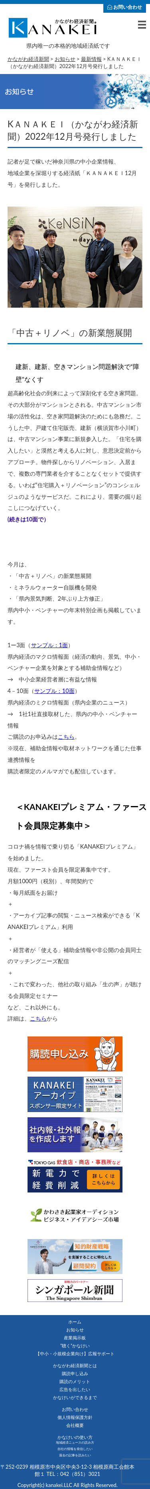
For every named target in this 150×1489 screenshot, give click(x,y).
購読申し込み (75, 1373)
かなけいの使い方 (75, 1437)
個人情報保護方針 (75, 1417)
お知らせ (75, 1329)
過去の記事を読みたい (75, 1455)
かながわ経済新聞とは (75, 1365)
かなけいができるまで (75, 1397)
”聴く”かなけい (75, 1345)
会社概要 (75, 1425)
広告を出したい (74, 1389)
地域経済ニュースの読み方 (75, 1442)
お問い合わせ (124, 7)
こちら (66, 736)
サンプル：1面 (49, 645)
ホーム (74, 1321)
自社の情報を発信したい (75, 1449)
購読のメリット (74, 1381)
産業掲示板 (75, 1337)
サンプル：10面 (54, 690)
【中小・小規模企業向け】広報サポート (75, 1353)
